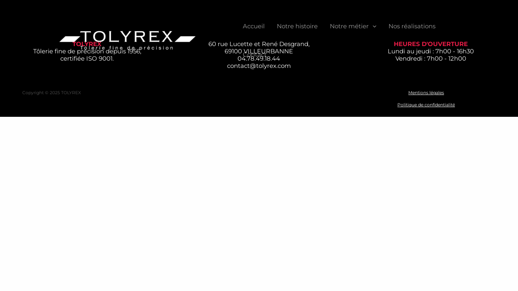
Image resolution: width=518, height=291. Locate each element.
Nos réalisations (411, 26)
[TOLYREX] (127, 40)
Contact (255, 54)
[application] (372, 26)
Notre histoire (297, 26)
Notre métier (353, 26)
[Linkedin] (488, 40)
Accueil (254, 26)
